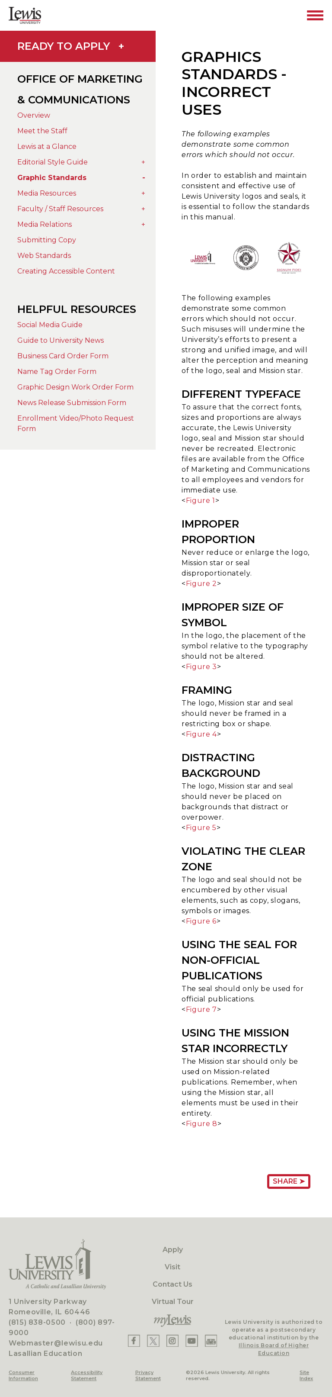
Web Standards (44, 255)
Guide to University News (60, 340)
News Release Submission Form (71, 403)
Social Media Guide (50, 325)
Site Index (306, 1375)
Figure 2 (201, 583)
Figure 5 (201, 828)
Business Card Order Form (63, 356)
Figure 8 (201, 1124)
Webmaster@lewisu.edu (56, 1343)
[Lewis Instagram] (172, 1341)
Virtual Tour (173, 1301)
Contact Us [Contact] (172, 1284)
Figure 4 (201, 734)
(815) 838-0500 (37, 1322)
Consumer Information (23, 1375)
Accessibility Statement (86, 1375)
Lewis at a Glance (47, 146)
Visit (172, 1267)
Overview (33, 115)
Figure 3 (201, 667)
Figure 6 (201, 921)
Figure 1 (200, 500)
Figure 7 (201, 1009)
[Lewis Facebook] (134, 1341)
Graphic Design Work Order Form (75, 387)
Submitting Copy (46, 240)
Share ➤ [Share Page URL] (289, 1181)
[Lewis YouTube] (191, 1341)
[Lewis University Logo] (25, 15)
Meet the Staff (42, 131)
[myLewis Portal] (172, 1321)
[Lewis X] (153, 1341)
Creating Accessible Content (66, 271)
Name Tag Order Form (56, 371)
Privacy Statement (148, 1375)
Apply (173, 1250)
